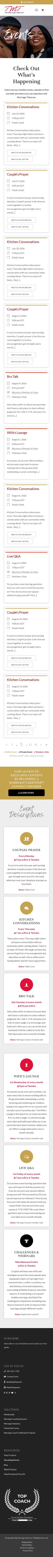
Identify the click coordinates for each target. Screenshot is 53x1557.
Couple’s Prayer (18, 174)
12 (35, 744)
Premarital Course (11, 1428)
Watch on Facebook (21, 153)
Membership (9, 1414)
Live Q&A (13, 556)
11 (30, 744)
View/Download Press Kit (14, 1474)
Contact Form (12, 1376)
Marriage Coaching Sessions (15, 1419)
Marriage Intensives (12, 1424)
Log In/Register (28, 2)
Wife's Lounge (17, 432)
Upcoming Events (12, 1460)
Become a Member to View (25, 392)
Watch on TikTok (20, 159)
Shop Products (10, 1455)
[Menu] (36, 10)
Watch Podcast (10, 1469)
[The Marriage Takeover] (22, 10)
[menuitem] (37, 10)
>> (46, 745)
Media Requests (13, 1387)
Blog (6, 1465)
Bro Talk (12, 376)
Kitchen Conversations (23, 107)
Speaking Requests (14, 1382)
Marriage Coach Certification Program (19, 1433)
